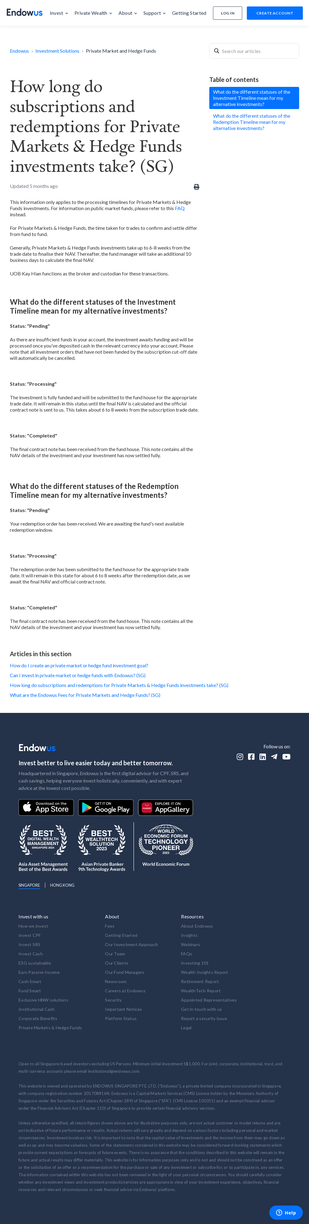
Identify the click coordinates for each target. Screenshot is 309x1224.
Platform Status (121, 1018)
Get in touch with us (201, 1009)
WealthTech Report (201, 990)
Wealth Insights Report (204, 972)
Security (113, 999)
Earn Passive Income (39, 972)
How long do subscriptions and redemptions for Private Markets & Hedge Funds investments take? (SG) (119, 685)
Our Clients (116, 963)
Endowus (19, 51)
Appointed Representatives (209, 999)
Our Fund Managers (124, 972)
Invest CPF (29, 935)
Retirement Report (200, 981)
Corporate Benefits (38, 1018)
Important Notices (123, 1009)
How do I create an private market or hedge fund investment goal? (79, 665)
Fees (109, 926)
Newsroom (115, 981)
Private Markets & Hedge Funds (50, 1027)
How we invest (33, 926)
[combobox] (254, 51)
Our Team (115, 953)
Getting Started (121, 935)
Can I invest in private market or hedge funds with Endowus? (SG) (78, 675)
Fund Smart (29, 990)
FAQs (186, 953)
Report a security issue (204, 1018)
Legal (186, 1027)
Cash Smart (30, 981)
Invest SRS (29, 944)
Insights (189, 935)
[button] (59, 13)
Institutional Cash (36, 1009)
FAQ (180, 208)
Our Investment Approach (131, 944)
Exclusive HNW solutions (43, 999)
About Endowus (197, 926)
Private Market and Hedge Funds (121, 51)
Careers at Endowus (125, 990)
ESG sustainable (34, 963)
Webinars (190, 944)
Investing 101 (195, 963)
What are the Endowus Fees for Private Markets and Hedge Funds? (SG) (85, 695)
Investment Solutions (57, 51)
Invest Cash (30, 953)
